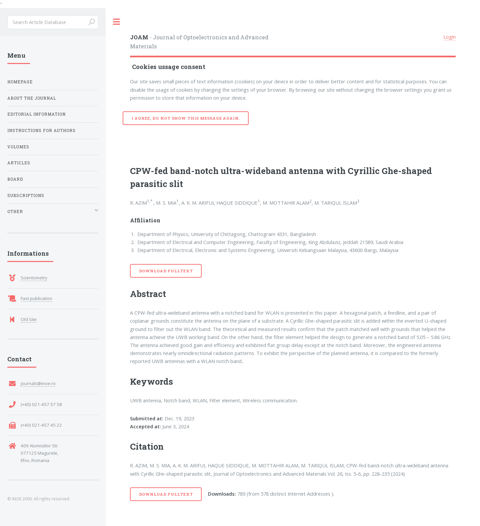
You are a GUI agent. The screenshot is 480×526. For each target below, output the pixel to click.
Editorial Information (36, 114)
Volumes (18, 146)
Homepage (20, 81)
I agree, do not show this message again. (186, 118)
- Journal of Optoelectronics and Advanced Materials (199, 42)
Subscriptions (25, 195)
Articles (18, 162)
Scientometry (34, 278)
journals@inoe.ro (38, 383)
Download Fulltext (166, 270)
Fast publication (36, 298)
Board (15, 179)
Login (449, 36)
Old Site (29, 319)
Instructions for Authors (41, 130)
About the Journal (31, 98)
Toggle (117, 22)
